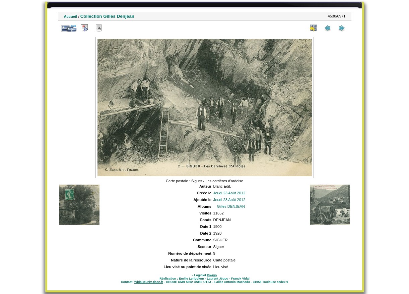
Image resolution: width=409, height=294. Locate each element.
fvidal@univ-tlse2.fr (148, 282)
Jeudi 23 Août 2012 (229, 193)
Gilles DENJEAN (231, 206)
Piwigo (212, 275)
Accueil (70, 16)
